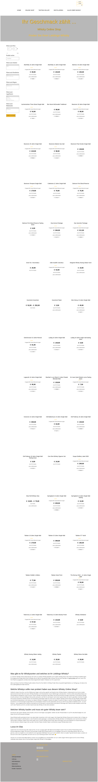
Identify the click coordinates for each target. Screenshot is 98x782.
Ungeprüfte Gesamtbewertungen (33, 69)
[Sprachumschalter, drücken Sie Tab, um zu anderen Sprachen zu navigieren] (80, 5)
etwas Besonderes (26, 737)
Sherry (12, 97)
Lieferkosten (34, 76)
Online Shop (29, 10)
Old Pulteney (12, 76)
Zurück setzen (11, 115)
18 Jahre (12, 109)
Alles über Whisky (74, 10)
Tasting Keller (44, 10)
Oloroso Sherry (12, 100)
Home (19, 10)
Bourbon (12, 99)
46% (12, 66)
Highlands (12, 86)
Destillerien (58, 10)
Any (12, 65)
